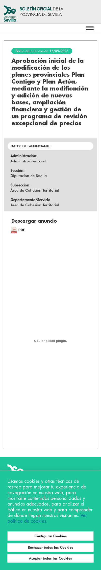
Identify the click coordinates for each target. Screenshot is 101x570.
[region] (50, 520)
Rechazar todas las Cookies (50, 547)
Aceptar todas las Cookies (50, 558)
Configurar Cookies (50, 536)
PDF (21, 230)
